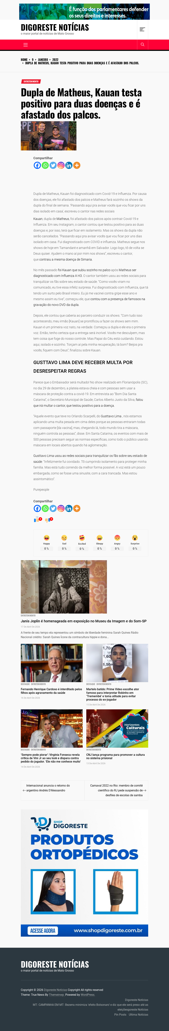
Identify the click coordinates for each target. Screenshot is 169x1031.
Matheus (63, 219)
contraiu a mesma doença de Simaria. (66, 259)
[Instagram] (61, 165)
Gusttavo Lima (111, 416)
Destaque (25, 684)
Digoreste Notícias (55, 27)
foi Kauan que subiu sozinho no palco (84, 270)
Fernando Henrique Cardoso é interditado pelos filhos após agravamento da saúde (51, 691)
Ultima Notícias (138, 1014)
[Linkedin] (68, 165)
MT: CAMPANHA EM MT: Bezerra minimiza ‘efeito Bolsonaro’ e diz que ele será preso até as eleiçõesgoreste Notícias (90, 1007)
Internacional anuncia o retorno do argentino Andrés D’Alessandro (48, 788)
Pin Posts (120, 1014)
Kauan (38, 219)
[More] (76, 165)
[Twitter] (53, 165)
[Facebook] (37, 165)
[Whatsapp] (45, 165)
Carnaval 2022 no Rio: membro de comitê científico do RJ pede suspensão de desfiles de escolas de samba (116, 790)
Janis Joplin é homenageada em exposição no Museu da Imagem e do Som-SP (84, 621)
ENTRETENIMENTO (31, 81)
